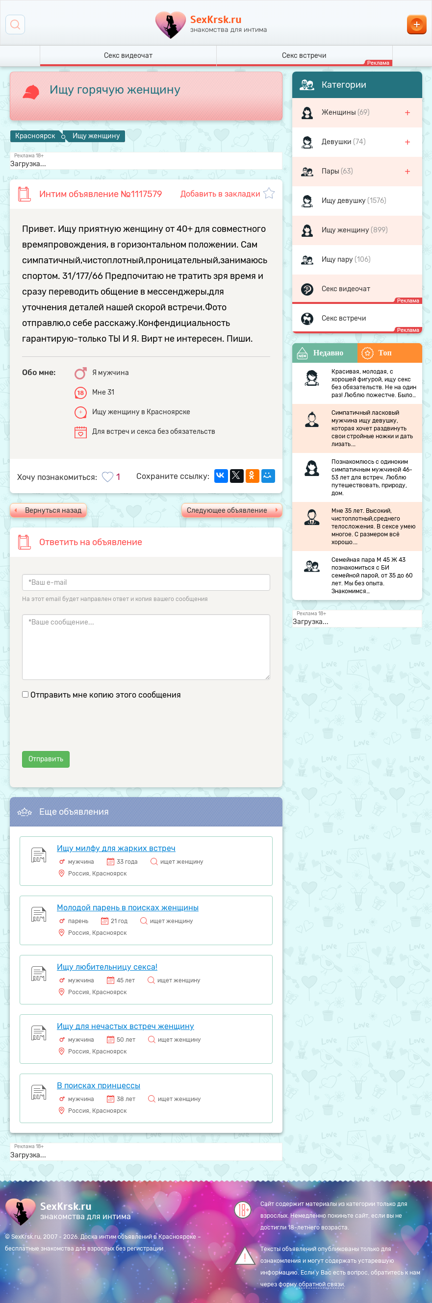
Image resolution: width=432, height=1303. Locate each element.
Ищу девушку (344, 201)
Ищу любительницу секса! (107, 967)
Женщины (339, 112)
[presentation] (96, 732)
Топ (376, 353)
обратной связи (321, 1284)
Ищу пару (338, 259)
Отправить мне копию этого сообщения (105, 695)
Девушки (337, 142)
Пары (331, 171)
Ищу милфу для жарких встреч (116, 848)
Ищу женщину (346, 230)
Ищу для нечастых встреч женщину (125, 1026)
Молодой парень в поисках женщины (128, 907)
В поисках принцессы (98, 1085)
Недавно (319, 353)
